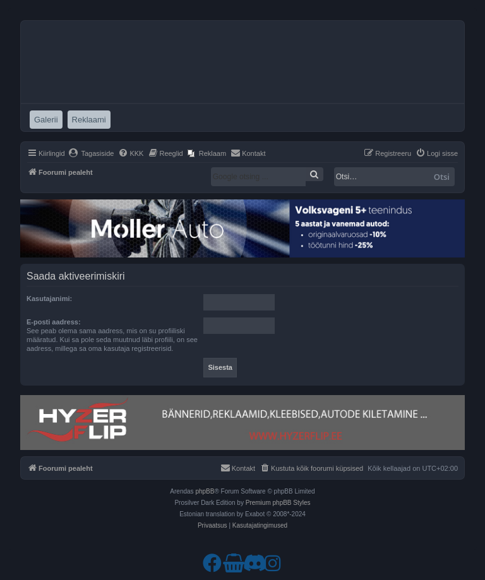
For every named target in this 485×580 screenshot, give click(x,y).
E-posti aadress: (54, 322)
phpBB (204, 491)
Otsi (442, 176)
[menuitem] (91, 153)
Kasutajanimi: (49, 298)
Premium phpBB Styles (278, 502)
